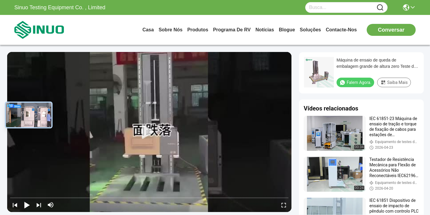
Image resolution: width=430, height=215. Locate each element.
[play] (149, 132)
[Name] (380, 7)
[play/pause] (27, 204)
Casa (148, 29)
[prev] (15, 204)
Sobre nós (170, 29)
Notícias (264, 29)
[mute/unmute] (51, 204)
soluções (310, 29)
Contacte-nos (341, 29)
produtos (197, 29)
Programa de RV (232, 29)
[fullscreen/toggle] (284, 204)
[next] (39, 204)
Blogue (287, 29)
